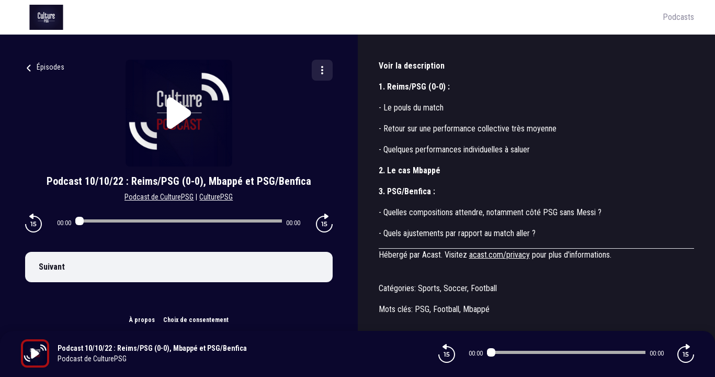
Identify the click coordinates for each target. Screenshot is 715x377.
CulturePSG (216, 197)
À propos (142, 320)
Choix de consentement (196, 320)
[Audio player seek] (178, 220)
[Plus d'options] (322, 70)
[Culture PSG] (342, 17)
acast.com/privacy (499, 255)
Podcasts (678, 17)
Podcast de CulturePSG (159, 197)
